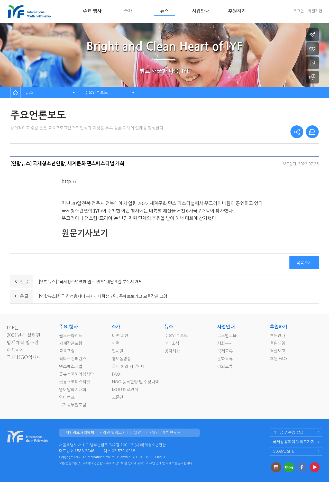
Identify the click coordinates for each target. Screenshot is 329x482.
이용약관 (137, 432)
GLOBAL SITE (283, 451)
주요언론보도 (96, 92)
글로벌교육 (226, 335)
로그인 (298, 11)
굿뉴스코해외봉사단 (76, 374)
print (312, 131)
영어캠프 (67, 397)
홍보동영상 (121, 359)
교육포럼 (67, 351)
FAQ (116, 374)
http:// (69, 181)
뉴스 (164, 11)
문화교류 (225, 359)
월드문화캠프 (70, 335)
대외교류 (225, 366)
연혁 (116, 343)
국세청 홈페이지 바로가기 (293, 442)
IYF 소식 (171, 343)
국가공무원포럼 (72, 405)
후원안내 (277, 335)
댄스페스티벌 (70, 366)
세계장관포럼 (70, 343)
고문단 (117, 397)
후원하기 (237, 11)
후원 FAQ (278, 359)
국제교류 (225, 351)
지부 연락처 (171, 432)
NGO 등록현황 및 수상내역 (135, 382)
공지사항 (172, 351)
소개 (128, 11)
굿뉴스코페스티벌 (74, 382)
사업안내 (200, 11)
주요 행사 (92, 11)
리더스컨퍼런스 (72, 359)
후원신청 (277, 343)
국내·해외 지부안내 (128, 366)
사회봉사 (225, 343)
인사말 (117, 351)
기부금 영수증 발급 (288, 432)
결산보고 (277, 351)
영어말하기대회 (72, 389)
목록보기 (304, 263)
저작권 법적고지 (112, 432)
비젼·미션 (120, 335)
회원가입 (315, 11)
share (296, 131)
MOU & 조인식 (125, 389)
